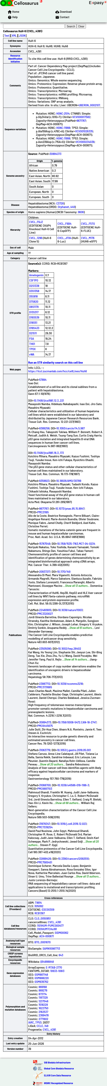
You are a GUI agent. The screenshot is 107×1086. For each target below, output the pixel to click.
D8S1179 (34, 306)
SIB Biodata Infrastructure (57, 1062)
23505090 (45, 648)
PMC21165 (43, 512)
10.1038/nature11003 (70, 610)
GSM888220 (42, 978)
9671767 (81, 120)
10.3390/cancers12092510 (73, 858)
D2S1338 (34, 285)
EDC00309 (48, 909)
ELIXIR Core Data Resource (57, 1075)
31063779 (44, 750)
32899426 (45, 858)
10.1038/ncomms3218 (70, 683)
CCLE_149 (42, 1026)
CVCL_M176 (87, 238)
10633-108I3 (57, 971)
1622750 (43, 1008)
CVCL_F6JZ (36, 222)
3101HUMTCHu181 (47, 929)
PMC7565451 (44, 862)
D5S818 (33, 296)
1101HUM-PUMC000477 (50, 925)
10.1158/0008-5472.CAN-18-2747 (77, 722)
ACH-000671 (46, 936)
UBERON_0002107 (89, 105)
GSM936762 (41, 981)
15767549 (44, 543)
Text (6, 35)
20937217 (44, 571)
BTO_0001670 (42, 942)
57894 (43, 379)
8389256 (44, 428)
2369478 (44, 1015)
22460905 (45, 610)
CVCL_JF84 (64, 238)
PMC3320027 (45, 613)
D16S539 (34, 317)
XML (14, 35)
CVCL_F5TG (88, 223)
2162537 (43, 1011)
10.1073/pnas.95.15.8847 (70, 508)
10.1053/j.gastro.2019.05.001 (74, 750)
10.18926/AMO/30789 (68, 480)
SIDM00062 (61, 932)
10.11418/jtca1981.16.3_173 (49, 452)
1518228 (43, 1004)
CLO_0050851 (42, 918)
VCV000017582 (81, 117)
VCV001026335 (84, 131)
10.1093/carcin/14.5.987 (70, 428)
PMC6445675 (45, 725)
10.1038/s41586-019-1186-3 (73, 785)
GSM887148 (41, 974)
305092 (38, 906)
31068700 (45, 785)
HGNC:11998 (63, 127)
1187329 (43, 997)
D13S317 (34, 312)
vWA (31, 354)
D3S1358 (34, 291)
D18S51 (33, 322)
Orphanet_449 (66, 207)
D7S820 (33, 301)
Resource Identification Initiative (15, 58)
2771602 (43, 1019)
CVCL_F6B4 (64, 223)
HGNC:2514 (62, 113)
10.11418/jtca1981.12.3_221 (49, 400)
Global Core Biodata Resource (59, 1068)
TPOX (32, 349)
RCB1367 (40, 913)
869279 (43, 990)
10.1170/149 (63, 571)
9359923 (44, 480)
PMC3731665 (44, 687)
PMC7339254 (45, 827)
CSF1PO (33, 280)
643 (61, 955)
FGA (31, 338)
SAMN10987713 (51, 948)
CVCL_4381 (54, 922)
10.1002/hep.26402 (69, 648)
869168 (43, 987)
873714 (43, 994)
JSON (22, 35)
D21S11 (33, 333)
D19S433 (34, 328)
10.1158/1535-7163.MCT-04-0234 (76, 543)
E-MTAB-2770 (54, 967)
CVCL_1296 (35, 238)
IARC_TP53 (34, 1022)
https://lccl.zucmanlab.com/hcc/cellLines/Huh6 (57, 371)
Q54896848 (47, 961)
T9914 (38, 902)
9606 (81, 212)
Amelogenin (36, 275)
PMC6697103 (44, 788)
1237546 (43, 1001)
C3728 (60, 203)
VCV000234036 (85, 142)
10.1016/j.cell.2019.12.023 (72, 823)
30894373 (55, 153)
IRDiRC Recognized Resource (58, 1083)
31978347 (44, 823)
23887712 (44, 683)
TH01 (32, 343)
